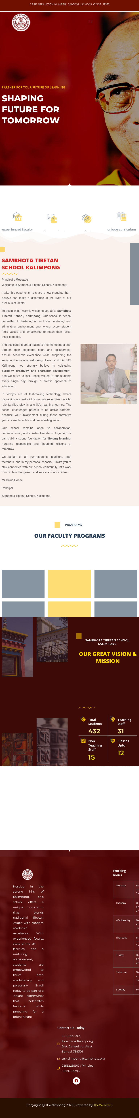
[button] (90, 22)
